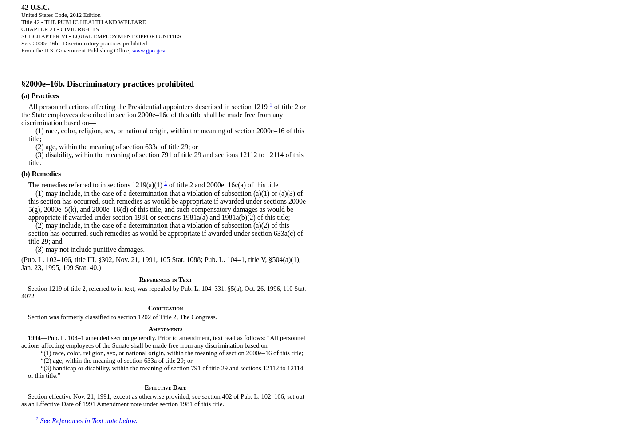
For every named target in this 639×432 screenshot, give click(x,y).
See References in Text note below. (87, 420)
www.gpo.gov (149, 50)
